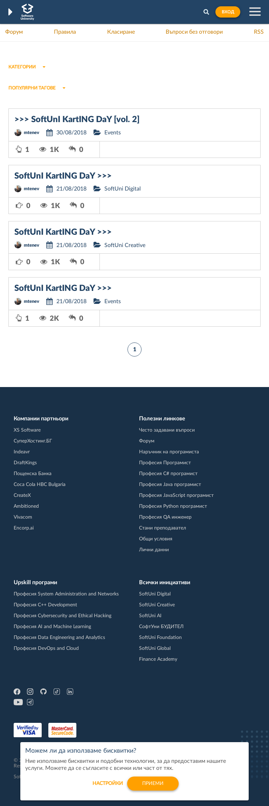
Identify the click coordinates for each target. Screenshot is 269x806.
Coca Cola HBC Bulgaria (39, 484)
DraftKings (25, 462)
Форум (14, 32)
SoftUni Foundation (160, 637)
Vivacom (23, 517)
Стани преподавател (162, 528)
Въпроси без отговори (194, 32)
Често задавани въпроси (167, 430)
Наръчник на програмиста (169, 451)
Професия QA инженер (165, 517)
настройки (107, 786)
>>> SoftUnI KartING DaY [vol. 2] (77, 119)
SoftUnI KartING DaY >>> (63, 176)
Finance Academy (158, 659)
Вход (228, 12)
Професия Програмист (165, 462)
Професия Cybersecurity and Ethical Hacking (62, 615)
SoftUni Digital (122, 189)
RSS (259, 32)
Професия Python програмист (173, 506)
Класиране (121, 32)
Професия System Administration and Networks (66, 594)
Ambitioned (26, 506)
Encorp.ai (24, 528)
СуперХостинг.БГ (33, 441)
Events (112, 132)
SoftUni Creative (124, 245)
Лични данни (154, 549)
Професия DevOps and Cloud (46, 648)
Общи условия (155, 539)
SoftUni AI (150, 615)
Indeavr (22, 451)
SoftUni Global (155, 648)
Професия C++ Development (45, 604)
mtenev (31, 133)
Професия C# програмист (168, 473)
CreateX (22, 495)
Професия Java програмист (170, 484)
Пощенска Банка (32, 473)
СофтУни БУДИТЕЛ (161, 626)
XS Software (27, 430)
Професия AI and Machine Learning (52, 626)
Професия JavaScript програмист (176, 495)
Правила (65, 32)
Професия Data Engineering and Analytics (59, 637)
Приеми (153, 786)
